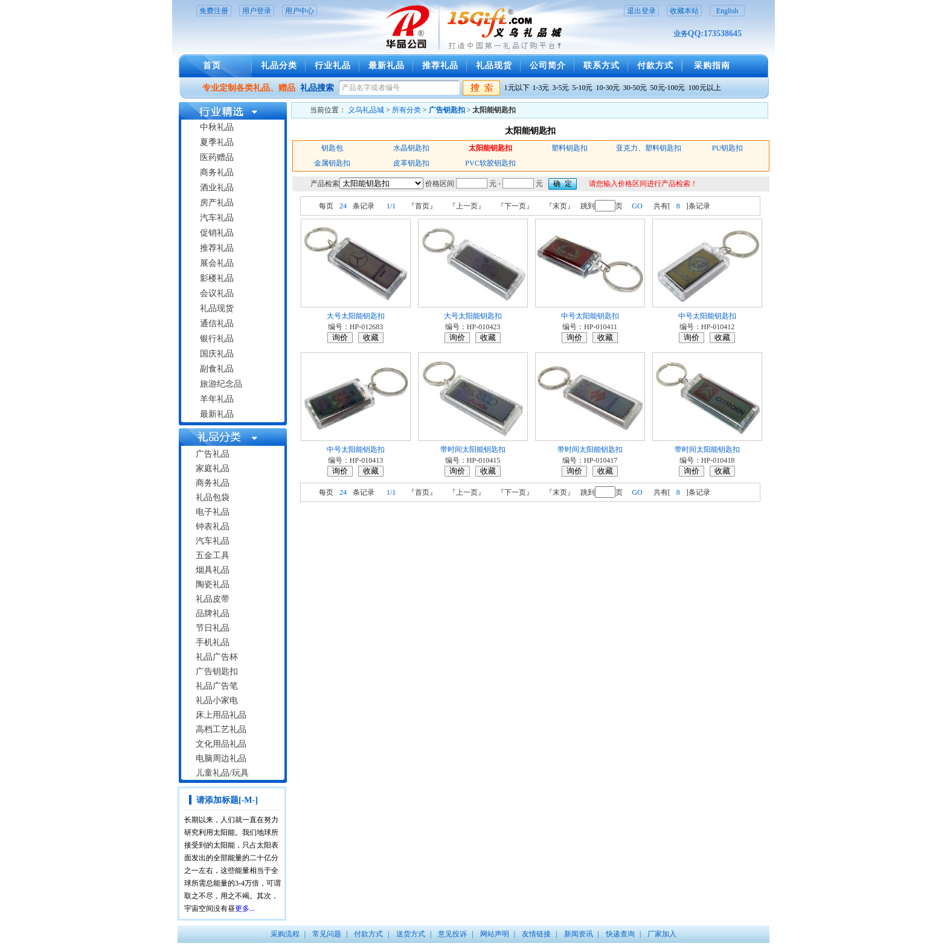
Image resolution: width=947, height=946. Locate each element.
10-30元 (608, 87)
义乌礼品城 (366, 110)
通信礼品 (217, 323)
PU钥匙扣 (727, 148)
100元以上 (705, 87)
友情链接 (536, 934)
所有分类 (406, 110)
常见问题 (326, 934)
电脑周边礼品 (221, 758)
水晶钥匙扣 (411, 148)
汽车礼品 (217, 217)
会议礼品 (217, 293)
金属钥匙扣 (332, 163)
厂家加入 (661, 934)
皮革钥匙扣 (411, 163)
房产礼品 (217, 202)
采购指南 (712, 65)
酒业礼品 (217, 187)
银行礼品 (217, 338)
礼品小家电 (217, 700)
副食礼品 (217, 368)
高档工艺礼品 (221, 729)
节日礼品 (213, 627)
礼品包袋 (213, 497)
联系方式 (601, 65)
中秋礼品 (217, 127)
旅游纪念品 (221, 383)
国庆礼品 (217, 353)
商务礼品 (217, 172)
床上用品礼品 (221, 714)
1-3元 (541, 87)
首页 (212, 65)
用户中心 (299, 11)
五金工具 (213, 555)
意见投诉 (452, 934)
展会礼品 (217, 263)
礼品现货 (494, 65)
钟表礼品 (213, 526)
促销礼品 (217, 232)
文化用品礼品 (221, 743)
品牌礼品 (213, 613)
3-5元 (561, 87)
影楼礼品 (217, 278)
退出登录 (641, 11)
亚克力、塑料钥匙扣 (648, 148)
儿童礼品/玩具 (222, 772)
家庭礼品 (213, 468)
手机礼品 (213, 642)
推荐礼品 (440, 65)
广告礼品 (213, 454)
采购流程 (285, 934)
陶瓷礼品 (213, 584)
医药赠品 (217, 157)
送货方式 (410, 934)
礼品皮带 (213, 598)
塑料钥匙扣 (569, 148)
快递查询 (620, 934)
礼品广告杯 (217, 656)
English (727, 11)
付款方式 (655, 65)
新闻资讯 (578, 934)
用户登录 (256, 11)
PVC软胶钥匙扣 (490, 163)
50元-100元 (667, 87)
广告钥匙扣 (217, 671)
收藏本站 (684, 11)
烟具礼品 (213, 569)
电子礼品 (213, 511)
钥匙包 (332, 148)
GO (637, 206)
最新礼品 (386, 65)
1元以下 (517, 87)
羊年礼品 (217, 399)
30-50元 (635, 87)
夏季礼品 (217, 142)
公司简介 (548, 65)
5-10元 (583, 87)
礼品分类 (279, 65)
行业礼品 (333, 65)
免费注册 (213, 11)
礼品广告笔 (217, 685)
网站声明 (494, 934)
